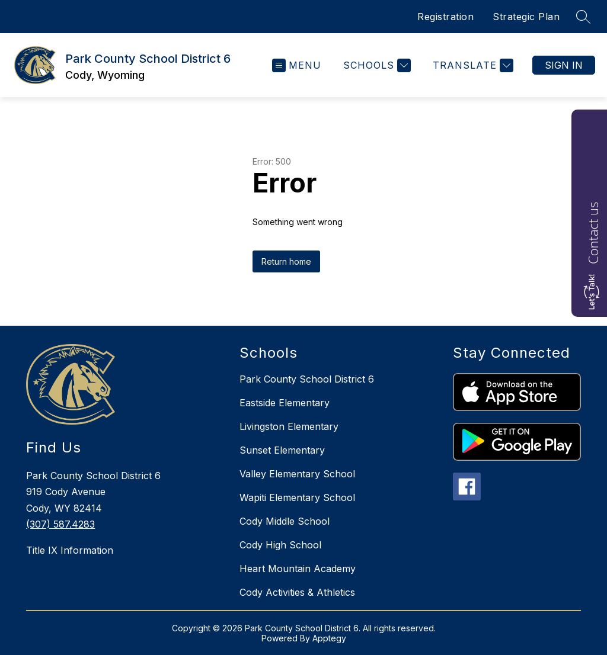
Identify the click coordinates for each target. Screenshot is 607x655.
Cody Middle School (284, 521)
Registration (445, 17)
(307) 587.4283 (60, 524)
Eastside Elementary (284, 403)
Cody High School (280, 545)
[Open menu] (296, 65)
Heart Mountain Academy (297, 568)
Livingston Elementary (288, 426)
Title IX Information (69, 550)
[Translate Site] (471, 65)
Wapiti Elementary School (297, 497)
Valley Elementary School (297, 474)
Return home (286, 261)
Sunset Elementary (282, 450)
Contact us (592, 233)
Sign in (564, 65)
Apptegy (329, 638)
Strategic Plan (526, 17)
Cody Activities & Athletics (297, 592)
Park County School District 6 (306, 379)
